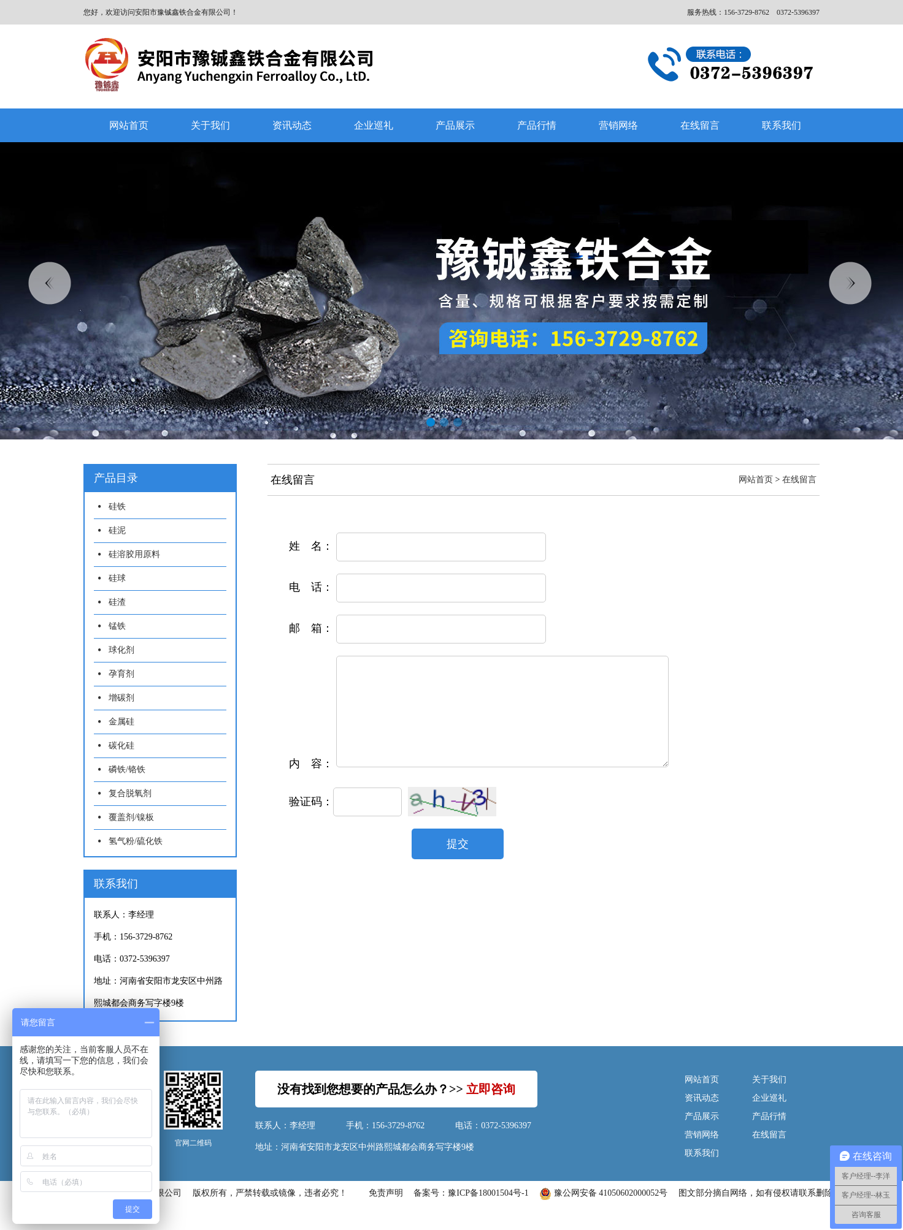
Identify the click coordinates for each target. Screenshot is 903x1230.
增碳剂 (121, 697)
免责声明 (386, 1193)
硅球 (117, 578)
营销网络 (618, 125)
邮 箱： (311, 628)
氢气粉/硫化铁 (136, 841)
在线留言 (700, 125)
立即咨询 (490, 1089)
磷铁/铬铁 (127, 769)
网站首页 (128, 125)
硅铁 (117, 506)
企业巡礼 (373, 125)
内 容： (311, 782)
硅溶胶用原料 (134, 554)
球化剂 (121, 650)
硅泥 (117, 530)
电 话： (311, 587)
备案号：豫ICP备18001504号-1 (470, 1193)
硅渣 (117, 602)
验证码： (311, 820)
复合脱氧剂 (130, 793)
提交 (458, 862)
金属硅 (121, 721)
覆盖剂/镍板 (131, 817)
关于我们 (210, 125)
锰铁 (117, 626)
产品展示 (455, 125)
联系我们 (781, 125)
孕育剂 (121, 673)
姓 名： (311, 546)
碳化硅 (121, 745)
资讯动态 (292, 125)
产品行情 (536, 125)
